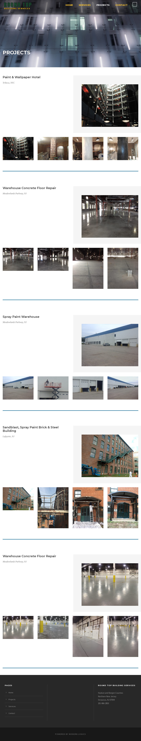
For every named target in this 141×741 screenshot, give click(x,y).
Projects (103, 5)
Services (85, 5)
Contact (121, 5)
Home (69, 5)
